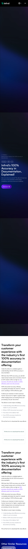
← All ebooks (4, 154)
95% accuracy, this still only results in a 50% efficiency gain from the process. (12, 381)
